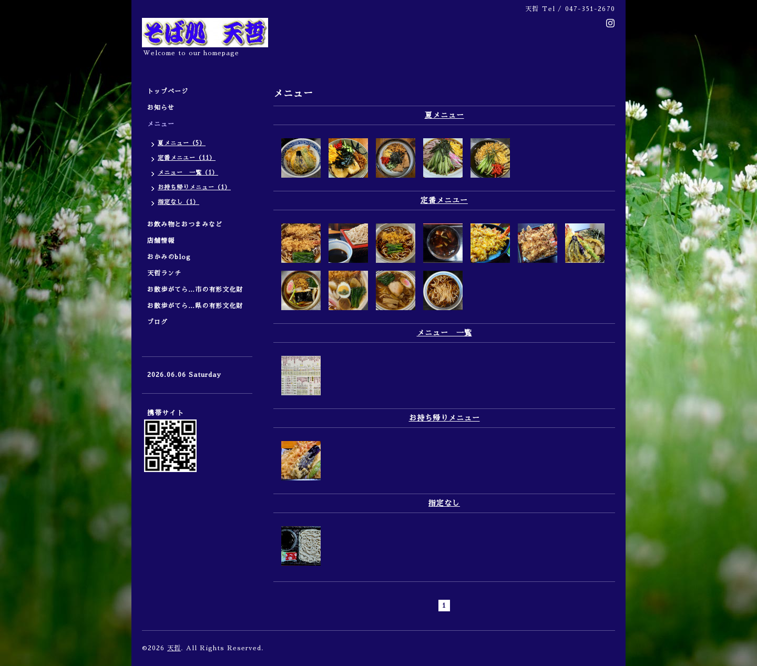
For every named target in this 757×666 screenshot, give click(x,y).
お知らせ (161, 108)
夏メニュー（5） (182, 143)
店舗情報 (161, 241)
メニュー (164, 124)
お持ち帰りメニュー (444, 418)
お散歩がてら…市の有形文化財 (195, 289)
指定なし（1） (178, 202)
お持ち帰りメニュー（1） (194, 187)
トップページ (167, 91)
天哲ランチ (164, 273)
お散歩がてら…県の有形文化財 (195, 306)
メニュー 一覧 (444, 332)
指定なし (444, 503)
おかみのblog (169, 257)
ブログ (157, 322)
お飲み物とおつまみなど (184, 224)
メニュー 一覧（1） (188, 173)
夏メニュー (444, 115)
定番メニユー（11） (187, 158)
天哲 (174, 648)
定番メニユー (444, 200)
